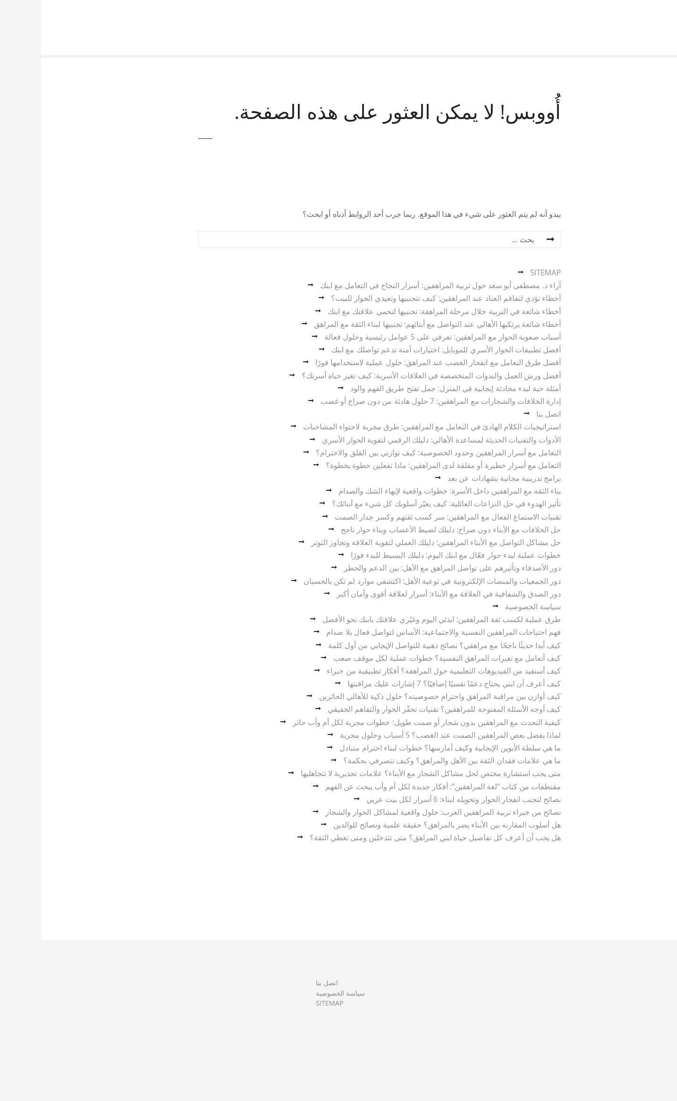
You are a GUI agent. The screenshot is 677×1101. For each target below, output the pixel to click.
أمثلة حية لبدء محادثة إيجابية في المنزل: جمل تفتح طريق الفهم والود (414, 388)
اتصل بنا (507, 414)
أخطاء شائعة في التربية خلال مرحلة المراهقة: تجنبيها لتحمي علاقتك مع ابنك (403, 311)
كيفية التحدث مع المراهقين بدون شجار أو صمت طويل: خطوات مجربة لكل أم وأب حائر (386, 722)
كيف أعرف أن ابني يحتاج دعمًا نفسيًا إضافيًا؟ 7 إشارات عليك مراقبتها (413, 683)
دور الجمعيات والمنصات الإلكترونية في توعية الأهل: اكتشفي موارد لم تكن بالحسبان (391, 581)
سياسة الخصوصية (492, 606)
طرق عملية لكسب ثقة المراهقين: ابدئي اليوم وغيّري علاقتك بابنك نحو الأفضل (400, 619)
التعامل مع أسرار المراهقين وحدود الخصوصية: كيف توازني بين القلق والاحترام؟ (397, 452)
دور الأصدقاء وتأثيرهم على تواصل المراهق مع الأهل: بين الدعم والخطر (411, 568)
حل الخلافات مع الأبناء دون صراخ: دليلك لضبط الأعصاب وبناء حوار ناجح (410, 529)
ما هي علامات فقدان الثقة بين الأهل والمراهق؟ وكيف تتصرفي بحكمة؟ (411, 760)
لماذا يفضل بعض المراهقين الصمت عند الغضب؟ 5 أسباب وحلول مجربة (409, 735)
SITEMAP (504, 272)
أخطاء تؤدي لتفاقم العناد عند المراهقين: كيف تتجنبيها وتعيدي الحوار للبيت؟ (405, 298)
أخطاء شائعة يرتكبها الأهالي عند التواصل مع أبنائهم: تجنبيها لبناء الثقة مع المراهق (396, 324)
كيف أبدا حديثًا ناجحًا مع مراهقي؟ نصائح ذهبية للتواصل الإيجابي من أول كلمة (403, 645)
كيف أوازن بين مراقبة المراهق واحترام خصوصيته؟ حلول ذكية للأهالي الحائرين (399, 696)
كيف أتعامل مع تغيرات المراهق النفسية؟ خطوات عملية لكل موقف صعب (406, 658)
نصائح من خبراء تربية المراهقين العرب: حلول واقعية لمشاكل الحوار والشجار (402, 812)
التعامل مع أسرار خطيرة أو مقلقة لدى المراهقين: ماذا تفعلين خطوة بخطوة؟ (402, 465)
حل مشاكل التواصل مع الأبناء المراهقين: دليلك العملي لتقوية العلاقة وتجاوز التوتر (395, 542)
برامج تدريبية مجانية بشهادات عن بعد (463, 478)
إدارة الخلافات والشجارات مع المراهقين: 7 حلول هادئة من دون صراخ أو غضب (399, 401)
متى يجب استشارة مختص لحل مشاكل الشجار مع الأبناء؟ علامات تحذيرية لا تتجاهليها (390, 773)
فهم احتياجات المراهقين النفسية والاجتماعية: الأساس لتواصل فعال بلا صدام (402, 632)
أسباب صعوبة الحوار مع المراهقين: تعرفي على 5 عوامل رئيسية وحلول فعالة (401, 337)
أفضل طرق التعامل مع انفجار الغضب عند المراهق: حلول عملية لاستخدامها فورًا (397, 362)
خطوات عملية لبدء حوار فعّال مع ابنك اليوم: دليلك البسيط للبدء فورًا (415, 555)
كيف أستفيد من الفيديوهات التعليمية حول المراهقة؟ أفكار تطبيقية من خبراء (403, 671)
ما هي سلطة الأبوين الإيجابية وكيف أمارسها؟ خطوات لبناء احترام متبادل (409, 748)
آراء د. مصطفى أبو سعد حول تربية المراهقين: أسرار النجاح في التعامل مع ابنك (399, 285)
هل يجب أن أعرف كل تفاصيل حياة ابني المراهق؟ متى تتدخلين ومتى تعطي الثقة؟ (394, 837)
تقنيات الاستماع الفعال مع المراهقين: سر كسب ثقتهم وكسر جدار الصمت (407, 517)
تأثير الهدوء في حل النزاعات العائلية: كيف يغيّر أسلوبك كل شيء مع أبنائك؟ (405, 503)
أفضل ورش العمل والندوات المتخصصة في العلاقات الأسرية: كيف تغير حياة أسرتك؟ (390, 375)
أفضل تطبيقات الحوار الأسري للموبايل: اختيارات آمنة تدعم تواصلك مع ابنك (405, 349)
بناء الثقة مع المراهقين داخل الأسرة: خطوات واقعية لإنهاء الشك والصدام (408, 491)
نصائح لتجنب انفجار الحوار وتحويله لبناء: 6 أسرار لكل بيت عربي (422, 799)
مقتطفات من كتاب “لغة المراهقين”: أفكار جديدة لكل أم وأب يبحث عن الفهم (402, 786)
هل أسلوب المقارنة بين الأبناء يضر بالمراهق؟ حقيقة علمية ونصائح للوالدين (406, 824)
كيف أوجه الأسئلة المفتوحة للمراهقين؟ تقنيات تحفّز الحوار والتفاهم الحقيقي (403, 709)
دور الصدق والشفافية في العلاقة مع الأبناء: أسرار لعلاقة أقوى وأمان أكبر (408, 594)
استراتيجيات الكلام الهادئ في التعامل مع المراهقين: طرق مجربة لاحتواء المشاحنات (391, 426)
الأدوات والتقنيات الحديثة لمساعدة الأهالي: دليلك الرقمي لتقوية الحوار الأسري (400, 440)
